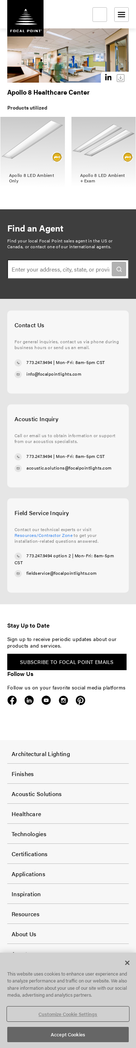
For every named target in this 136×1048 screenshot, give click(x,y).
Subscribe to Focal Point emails (67, 661)
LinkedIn (29, 700)
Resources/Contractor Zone (44, 535)
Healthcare (26, 814)
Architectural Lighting (41, 754)
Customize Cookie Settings (67, 1014)
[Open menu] (121, 14)
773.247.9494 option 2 (48, 555)
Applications (28, 874)
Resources (26, 914)
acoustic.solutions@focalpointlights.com (69, 467)
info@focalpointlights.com (53, 374)
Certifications (30, 854)
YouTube (46, 700)
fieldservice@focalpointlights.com (61, 573)
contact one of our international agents (70, 246)
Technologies (29, 834)
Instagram (63, 700)
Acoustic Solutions (37, 794)
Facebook (12, 700)
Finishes (23, 774)
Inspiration (26, 894)
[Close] (127, 963)
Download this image (120, 78)
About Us (24, 934)
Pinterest (80, 700)
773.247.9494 (39, 362)
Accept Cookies (68, 1034)
